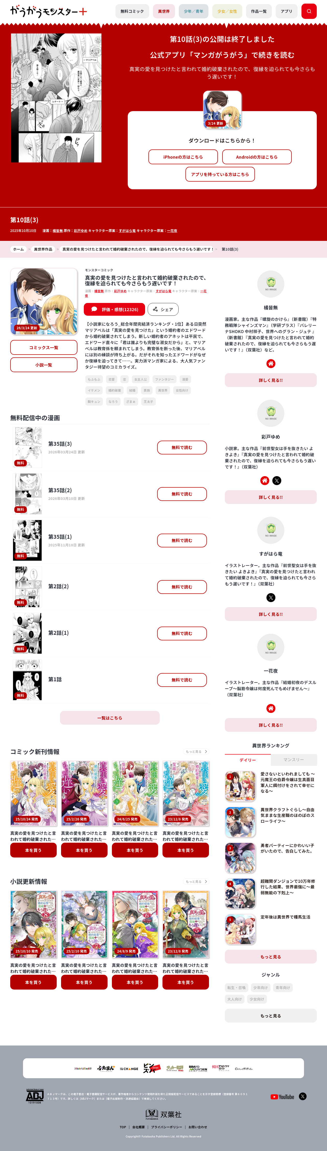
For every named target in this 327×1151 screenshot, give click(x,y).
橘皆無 (58, 230)
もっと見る (270, 957)
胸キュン (94, 401)
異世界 (164, 11)
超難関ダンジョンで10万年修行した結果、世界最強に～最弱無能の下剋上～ (288, 887)
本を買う (33, 850)
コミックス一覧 (43, 348)
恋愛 (112, 379)
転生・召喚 (236, 987)
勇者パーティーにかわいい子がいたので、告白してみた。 (287, 848)
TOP (123, 1127)
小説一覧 (44, 365)
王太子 (148, 401)
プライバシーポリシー (166, 1127)
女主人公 (140, 379)
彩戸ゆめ (80, 230)
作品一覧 (259, 11)
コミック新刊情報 (35, 752)
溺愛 (185, 379)
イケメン (94, 390)
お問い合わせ (197, 1127)
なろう (113, 401)
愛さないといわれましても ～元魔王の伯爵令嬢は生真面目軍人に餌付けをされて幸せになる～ (288, 782)
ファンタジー (164, 379)
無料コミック (132, 11)
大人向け (234, 999)
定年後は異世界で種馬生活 (286, 917)
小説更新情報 (29, 882)
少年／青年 (194, 11)
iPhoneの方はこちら (183, 157)
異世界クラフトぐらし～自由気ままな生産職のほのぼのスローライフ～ (288, 815)
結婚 (132, 390)
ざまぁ (131, 401)
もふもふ (94, 379)
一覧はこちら (109, 718)
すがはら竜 (127, 230)
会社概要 (138, 1127)
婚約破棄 (114, 390)
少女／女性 (227, 11)
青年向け (283, 987)
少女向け (257, 999)
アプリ (287, 11)
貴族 (147, 390)
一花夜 (172, 230)
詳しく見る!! (271, 380)
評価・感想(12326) (120, 309)
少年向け (260, 987)
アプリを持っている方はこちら (220, 174)
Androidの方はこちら (257, 157)
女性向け (182, 390)
